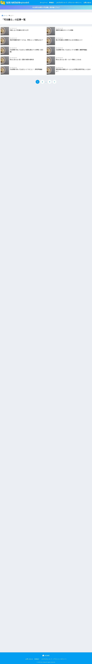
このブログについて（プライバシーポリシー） (69, 2)
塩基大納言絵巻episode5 (14, 3)
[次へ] (54, 82)
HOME (46, 655)
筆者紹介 (51, 2)
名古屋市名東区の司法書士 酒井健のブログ (46, 7)
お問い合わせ (87, 2)
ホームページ (43, 2)
